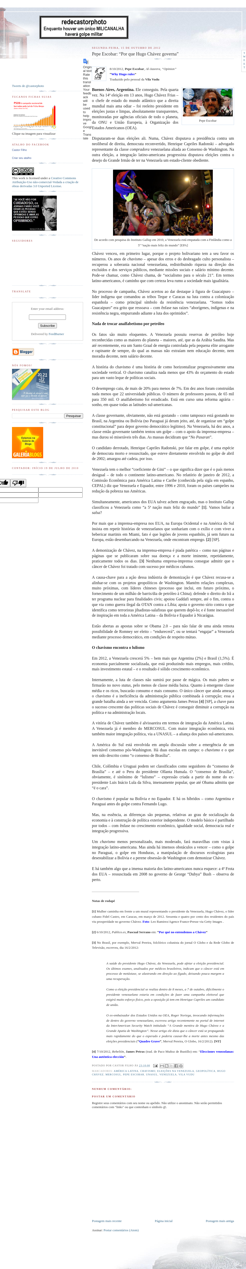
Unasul (152, 1074)
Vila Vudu (186, 1074)
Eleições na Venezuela (175, 1071)
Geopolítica (205, 1071)
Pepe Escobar (133, 1074)
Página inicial (164, 1221)
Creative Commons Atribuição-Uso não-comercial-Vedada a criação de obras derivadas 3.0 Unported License (45, 182)
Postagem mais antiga (220, 1221)
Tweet (244, 60)
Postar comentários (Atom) (121, 1230)
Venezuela (168, 1074)
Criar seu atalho (21, 157)
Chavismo (147, 1071)
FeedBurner (56, 334)
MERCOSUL (113, 1074)
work (21, 178)
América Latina (126, 1071)
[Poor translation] (18, 483)
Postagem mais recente (107, 1221)
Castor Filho (19, 149)
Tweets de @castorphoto (28, 86)
